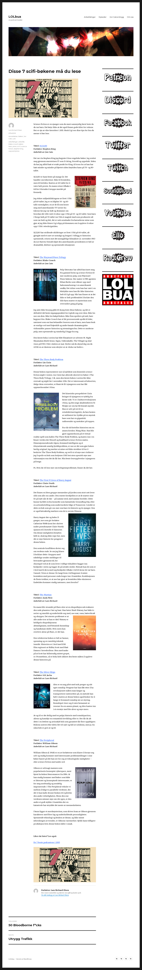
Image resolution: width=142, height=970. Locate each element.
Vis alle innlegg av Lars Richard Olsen (55, 895)
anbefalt (21, 142)
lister (10, 146)
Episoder (102, 17)
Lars (14, 139)
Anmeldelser (13, 136)
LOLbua (15, 16)
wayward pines (14, 151)
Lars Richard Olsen (15, 130)
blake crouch (13, 144)
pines (15, 146)
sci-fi (19, 146)
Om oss (130, 17)
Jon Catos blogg (117, 17)
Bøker (20, 136)
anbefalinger (13, 142)
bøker (21, 144)
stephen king (18, 149)
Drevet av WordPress (24, 959)
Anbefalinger (90, 17)
